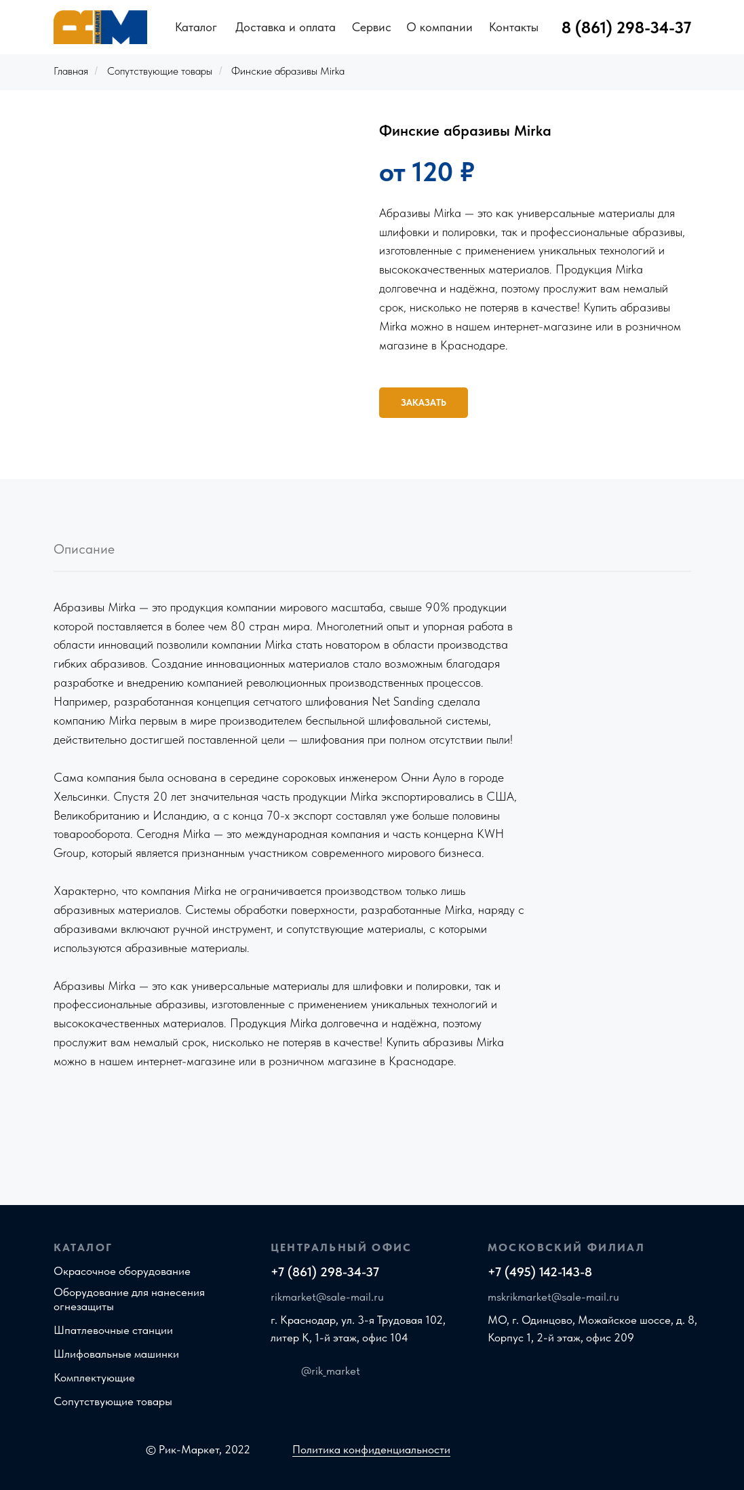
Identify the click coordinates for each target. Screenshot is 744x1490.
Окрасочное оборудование (122, 1271)
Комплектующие (94, 1377)
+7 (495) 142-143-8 (540, 1272)
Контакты (514, 27)
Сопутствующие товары (159, 70)
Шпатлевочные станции (113, 1330)
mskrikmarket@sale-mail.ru (553, 1296)
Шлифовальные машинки (116, 1353)
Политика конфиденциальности (371, 1449)
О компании (439, 27)
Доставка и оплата (285, 27)
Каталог (196, 27)
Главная (71, 70)
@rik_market (330, 1370)
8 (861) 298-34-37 (626, 27)
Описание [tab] (84, 549)
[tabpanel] (372, 868)
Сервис (371, 27)
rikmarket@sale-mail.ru (327, 1296)
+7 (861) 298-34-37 (325, 1272)
